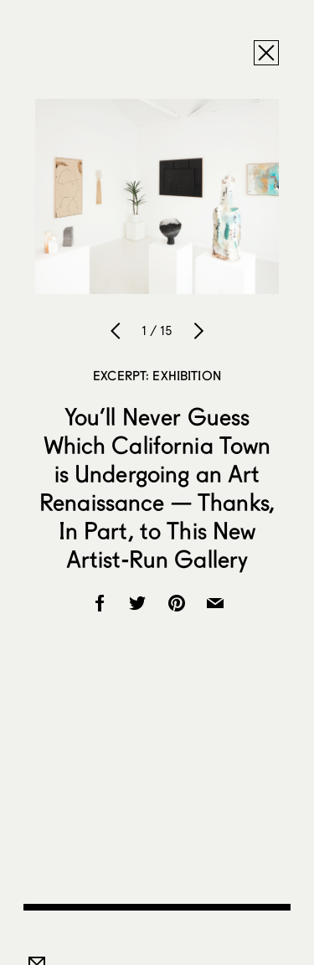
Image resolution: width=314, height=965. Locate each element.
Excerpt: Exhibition (157, 375)
